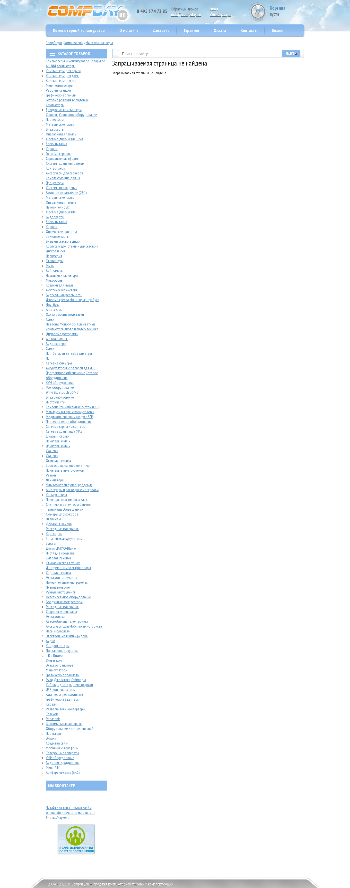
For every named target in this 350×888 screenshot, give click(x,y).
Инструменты (55, 402)
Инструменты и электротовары (68, 567)
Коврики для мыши (59, 285)
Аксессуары (54, 309)
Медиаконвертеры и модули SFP (69, 416)
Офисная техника (58, 460)
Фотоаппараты (57, 338)
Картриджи (54, 533)
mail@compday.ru (186, 14)
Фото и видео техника (81, 328)
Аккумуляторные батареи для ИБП (71, 367)
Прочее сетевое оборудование (69, 421)
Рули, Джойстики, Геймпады (66, 679)
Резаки (51, 475)
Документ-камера (59, 523)
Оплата (220, 30)
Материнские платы (60, 124)
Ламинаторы (55, 479)
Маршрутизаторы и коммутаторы (70, 411)
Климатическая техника (63, 562)
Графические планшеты (62, 674)
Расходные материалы (62, 528)
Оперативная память (61, 134)
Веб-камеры (54, 270)
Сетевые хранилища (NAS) (65, 431)
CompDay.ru (54, 42)
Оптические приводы (61, 231)
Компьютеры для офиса (63, 70)
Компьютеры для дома (62, 75)
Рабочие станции (58, 90)
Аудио (50, 640)
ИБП (49, 358)
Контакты (249, 30)
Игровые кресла (57, 299)
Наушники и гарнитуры (62, 275)
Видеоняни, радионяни (62, 762)
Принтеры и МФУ (58, 441)
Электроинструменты (61, 577)
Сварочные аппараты (61, 611)
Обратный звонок (184, 9)
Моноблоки (68, 324)
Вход (214, 9)
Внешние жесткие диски (63, 241)
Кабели (51, 704)
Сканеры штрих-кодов (62, 514)
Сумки (50, 319)
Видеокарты (55, 129)
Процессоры (55, 119)
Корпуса (52, 148)
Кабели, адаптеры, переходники (69, 684)
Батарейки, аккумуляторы (64, 538)
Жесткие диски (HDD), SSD (64, 138)
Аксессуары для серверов (64, 173)
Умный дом (54, 660)
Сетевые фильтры (59, 363)
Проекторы (54, 733)
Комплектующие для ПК (63, 177)
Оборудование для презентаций (69, 728)
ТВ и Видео (54, 655)
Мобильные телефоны (62, 747)
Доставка (161, 30)
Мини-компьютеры (99, 42)
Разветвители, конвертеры (65, 709)
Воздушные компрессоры (64, 601)
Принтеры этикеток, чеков (65, 470)
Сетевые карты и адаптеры (66, 426)
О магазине (129, 30)
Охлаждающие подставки (65, 314)
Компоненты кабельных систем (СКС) (73, 406)
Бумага (51, 543)
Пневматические (58, 587)
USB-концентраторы (61, 689)
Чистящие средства (60, 553)
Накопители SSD (57, 207)
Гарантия (191, 30)
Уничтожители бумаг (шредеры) (69, 484)
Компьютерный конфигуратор (79, 30)
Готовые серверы (58, 153)
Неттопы (52, 324)
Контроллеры (56, 168)
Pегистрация (220, 14)
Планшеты (53, 518)
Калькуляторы (56, 494)
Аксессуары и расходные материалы (72, 489)
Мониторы (77, 299)
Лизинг (277, 30)
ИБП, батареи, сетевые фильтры (69, 353)
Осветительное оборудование (68, 596)
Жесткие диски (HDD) (61, 212)
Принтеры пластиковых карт (66, 499)
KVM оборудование (60, 382)
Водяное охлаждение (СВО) (66, 192)
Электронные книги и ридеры (67, 635)
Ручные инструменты (61, 592)
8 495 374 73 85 (152, 11)
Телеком (52, 713)
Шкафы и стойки (57, 436)
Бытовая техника (58, 557)
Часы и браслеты (58, 631)
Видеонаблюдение (60, 397)
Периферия (54, 255)
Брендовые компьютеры (64, 109)
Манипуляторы (57, 670)
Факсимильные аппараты (64, 723)
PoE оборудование (60, 387)
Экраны (51, 738)
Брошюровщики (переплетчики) (69, 465)
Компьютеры (73, 42)
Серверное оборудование (78, 114)
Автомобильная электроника (67, 621)
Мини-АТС (53, 767)
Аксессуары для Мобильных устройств (74, 626)
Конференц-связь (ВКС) (63, 772)
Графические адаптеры (62, 699)
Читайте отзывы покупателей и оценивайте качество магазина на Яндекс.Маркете (70, 812)
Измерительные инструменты (67, 582)
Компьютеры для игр (61, 80)
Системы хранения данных (65, 163)
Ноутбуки (92, 299)
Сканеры (52, 450)
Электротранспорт (59, 665)
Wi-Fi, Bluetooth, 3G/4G (62, 392)
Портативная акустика (62, 650)
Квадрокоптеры (58, 645)
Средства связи (57, 743)
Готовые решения (58, 99)
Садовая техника (58, 572)
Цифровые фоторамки (62, 333)
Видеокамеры (56, 343)
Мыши (50, 265)
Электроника (55, 616)
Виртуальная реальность (64, 294)
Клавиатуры (54, 260)
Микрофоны (54, 280)
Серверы (52, 114)
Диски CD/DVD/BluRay (61, 548)
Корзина (286, 11)
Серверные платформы (62, 158)
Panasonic (53, 718)
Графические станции (61, 95)
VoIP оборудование (60, 757)
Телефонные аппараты (62, 752)
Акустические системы (62, 289)
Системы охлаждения (61, 187)
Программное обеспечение (65, 372)
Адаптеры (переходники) (64, 694)
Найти (291, 53)
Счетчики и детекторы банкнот (69, 504)
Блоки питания (56, 143)
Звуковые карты (57, 236)
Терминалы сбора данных (64, 509)
